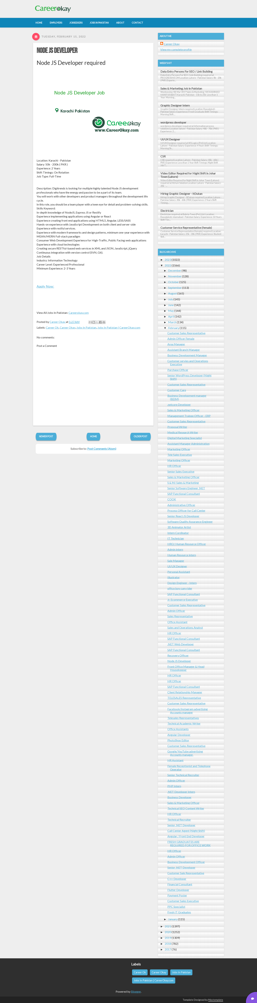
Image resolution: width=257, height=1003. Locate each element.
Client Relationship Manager (184, 692)
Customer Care (176, 390)
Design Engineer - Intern (182, 583)
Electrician (166, 210)
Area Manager (176, 344)
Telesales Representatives (183, 718)
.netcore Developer (179, 404)
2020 (168, 932)
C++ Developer (176, 878)
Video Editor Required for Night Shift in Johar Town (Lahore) (188, 175)
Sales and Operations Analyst (185, 627)
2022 (168, 265)
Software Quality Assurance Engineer (190, 521)
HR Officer (174, 465)
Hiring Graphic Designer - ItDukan (181, 193)
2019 (168, 937)
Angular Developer (178, 734)
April (171, 316)
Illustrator (173, 577)
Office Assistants (178, 729)
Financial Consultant (179, 884)
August (172, 293)
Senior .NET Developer (181, 825)
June (171, 305)
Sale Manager (175, 560)
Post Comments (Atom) (101, 448)
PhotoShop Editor (178, 740)
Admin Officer (176, 610)
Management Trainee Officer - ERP (189, 415)
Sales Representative (180, 616)
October (173, 282)
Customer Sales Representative (186, 333)
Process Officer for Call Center (186, 510)
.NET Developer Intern (181, 791)
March (172, 322)
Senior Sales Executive (180, 471)
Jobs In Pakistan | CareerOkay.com (118, 327)
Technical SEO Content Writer (185, 808)
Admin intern (175, 549)
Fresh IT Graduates (179, 912)
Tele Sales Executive (179, 454)
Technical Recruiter (179, 819)
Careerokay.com (79, 312)
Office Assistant (177, 622)
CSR (163, 156)
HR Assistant (175, 760)
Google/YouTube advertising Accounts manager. (185, 753)
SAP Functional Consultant (183, 493)
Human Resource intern (181, 555)
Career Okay (67, 327)
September (175, 287)
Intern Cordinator (178, 532)
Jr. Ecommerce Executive (182, 599)
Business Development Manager (187, 355)
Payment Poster (177, 895)
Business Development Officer (186, 862)
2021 (168, 926)
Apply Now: (45, 286)
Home (93, 436)
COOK (171, 499)
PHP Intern (174, 786)
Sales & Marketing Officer (183, 410)
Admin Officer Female (180, 338)
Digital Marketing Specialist (184, 438)
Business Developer (179, 797)
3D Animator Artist (179, 527)
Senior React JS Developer (183, 516)
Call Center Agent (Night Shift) (186, 830)
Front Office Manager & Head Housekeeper (185, 668)
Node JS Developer (57, 50)
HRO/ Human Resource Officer (186, 544)
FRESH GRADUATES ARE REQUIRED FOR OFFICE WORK (189, 843)
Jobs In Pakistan (86, 327)
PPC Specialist (176, 906)
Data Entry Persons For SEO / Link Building (186, 71)
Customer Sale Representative (185, 873)
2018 (168, 943)
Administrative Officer (181, 505)
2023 (168, 259)
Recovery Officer (178, 655)
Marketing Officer (178, 449)
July (170, 299)
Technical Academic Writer (184, 723)
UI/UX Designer (170, 139)
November (175, 276)
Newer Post (46, 436)
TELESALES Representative (184, 697)
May (171, 310)
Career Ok (52, 327)
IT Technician (175, 538)
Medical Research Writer (182, 432)
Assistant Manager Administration (188, 443)
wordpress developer (173, 122)
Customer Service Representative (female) (186, 227)
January (173, 919)
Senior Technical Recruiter (183, 775)
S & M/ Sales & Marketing (183, 482)
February (173, 328)
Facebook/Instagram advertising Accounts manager (187, 710)
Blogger (136, 991)
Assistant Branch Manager (183, 349)
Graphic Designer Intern (175, 105)
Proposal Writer (177, 427)
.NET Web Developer (180, 644)
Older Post (140, 436)
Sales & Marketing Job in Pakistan (181, 88)
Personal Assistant (178, 571)
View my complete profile (176, 49)
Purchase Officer (177, 370)
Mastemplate (215, 999)
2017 (168, 949)
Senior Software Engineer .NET (186, 488)
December (174, 270)
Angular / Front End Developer (186, 836)
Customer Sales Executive (183, 901)
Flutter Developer (178, 889)
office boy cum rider (179, 588)
